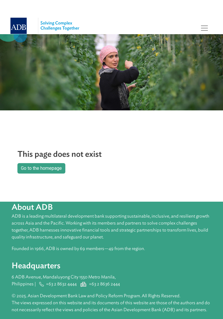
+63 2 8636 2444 (104, 284)
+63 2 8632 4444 (61, 284)
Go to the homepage (41, 168)
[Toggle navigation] (204, 28)
